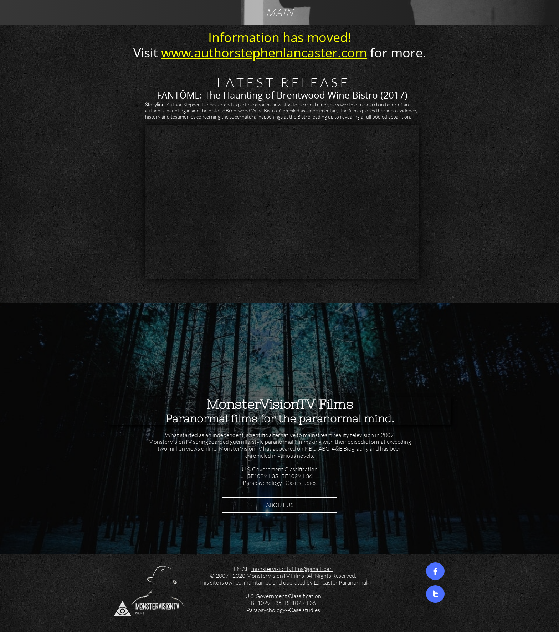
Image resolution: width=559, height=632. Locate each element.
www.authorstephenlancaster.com (264, 52)
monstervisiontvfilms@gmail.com (292, 568)
